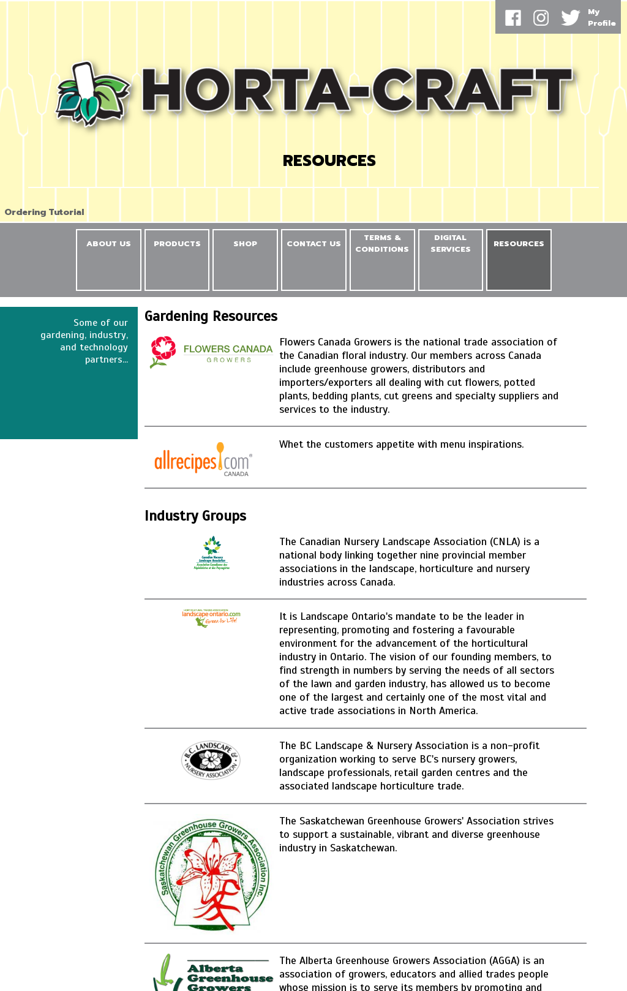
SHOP (245, 243)
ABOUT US (108, 243)
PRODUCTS (177, 243)
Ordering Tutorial (44, 212)
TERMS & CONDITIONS (382, 243)
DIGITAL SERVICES (450, 243)
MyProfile (602, 17)
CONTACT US (314, 243)
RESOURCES (519, 243)
